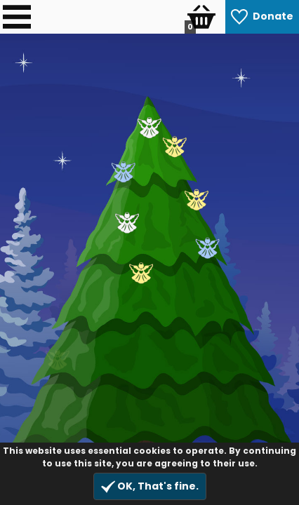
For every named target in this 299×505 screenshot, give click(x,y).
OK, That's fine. (150, 486)
